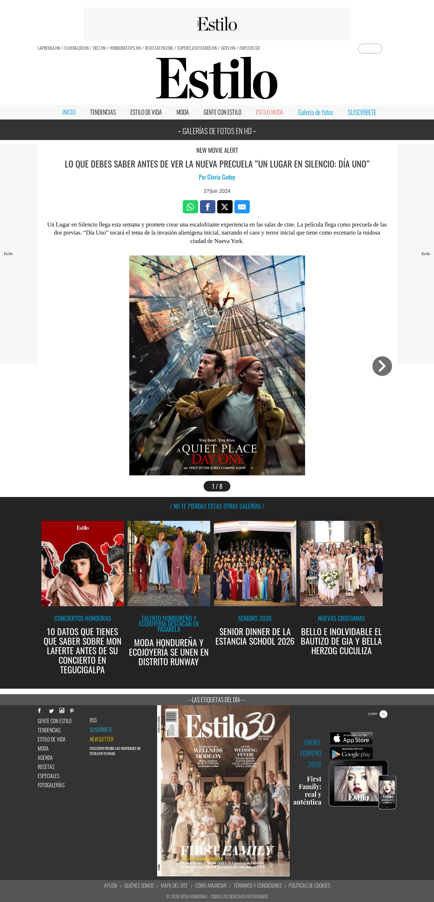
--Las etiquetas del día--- (217, 699)
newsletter (102, 739)
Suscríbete (101, 730)
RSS (93, 720)
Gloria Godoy (221, 177)
